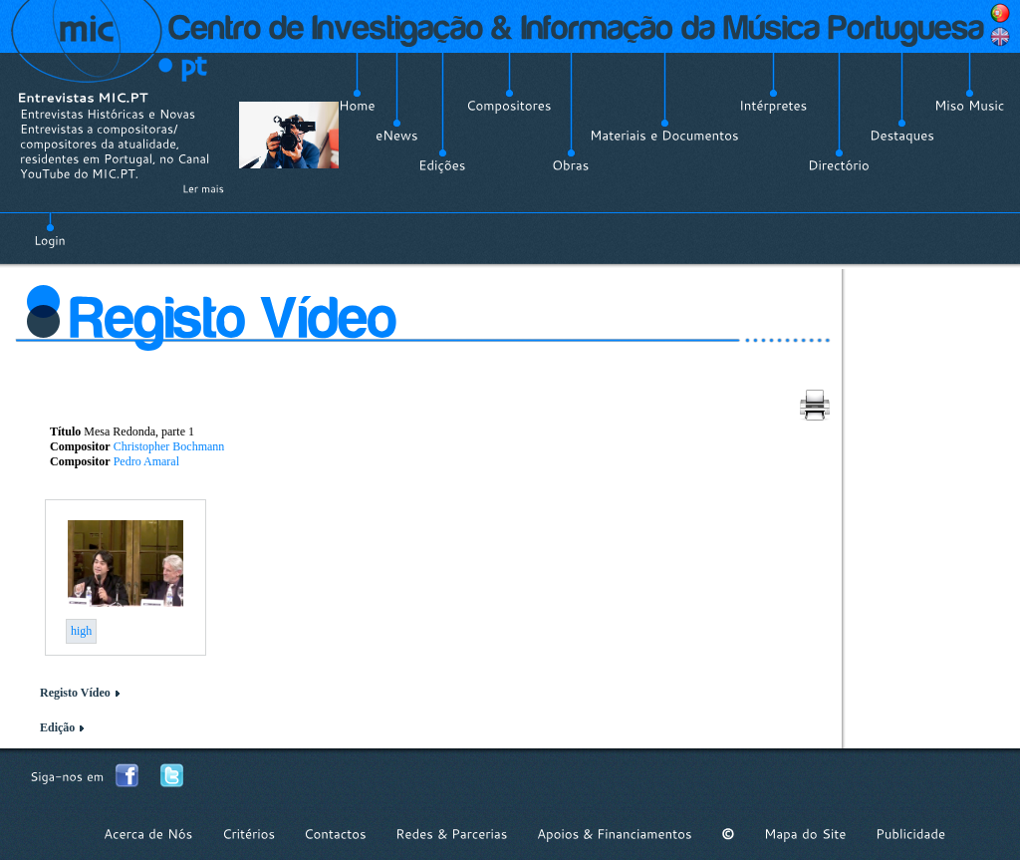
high (81, 631)
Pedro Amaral (146, 461)
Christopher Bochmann (169, 446)
